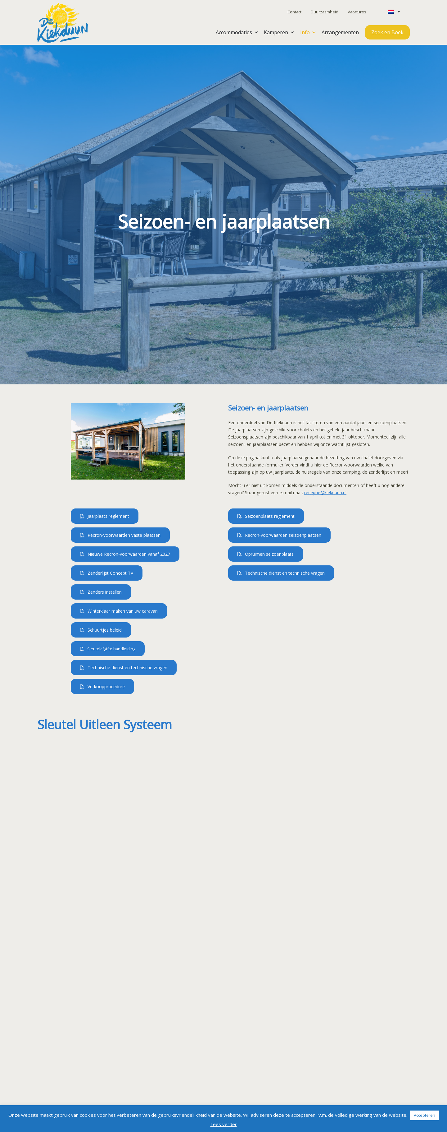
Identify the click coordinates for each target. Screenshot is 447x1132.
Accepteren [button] (424, 1115)
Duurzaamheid (324, 12)
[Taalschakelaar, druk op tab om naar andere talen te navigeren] (394, 11)
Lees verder (223, 1124)
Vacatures (357, 12)
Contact (294, 12)
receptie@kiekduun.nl (325, 492)
